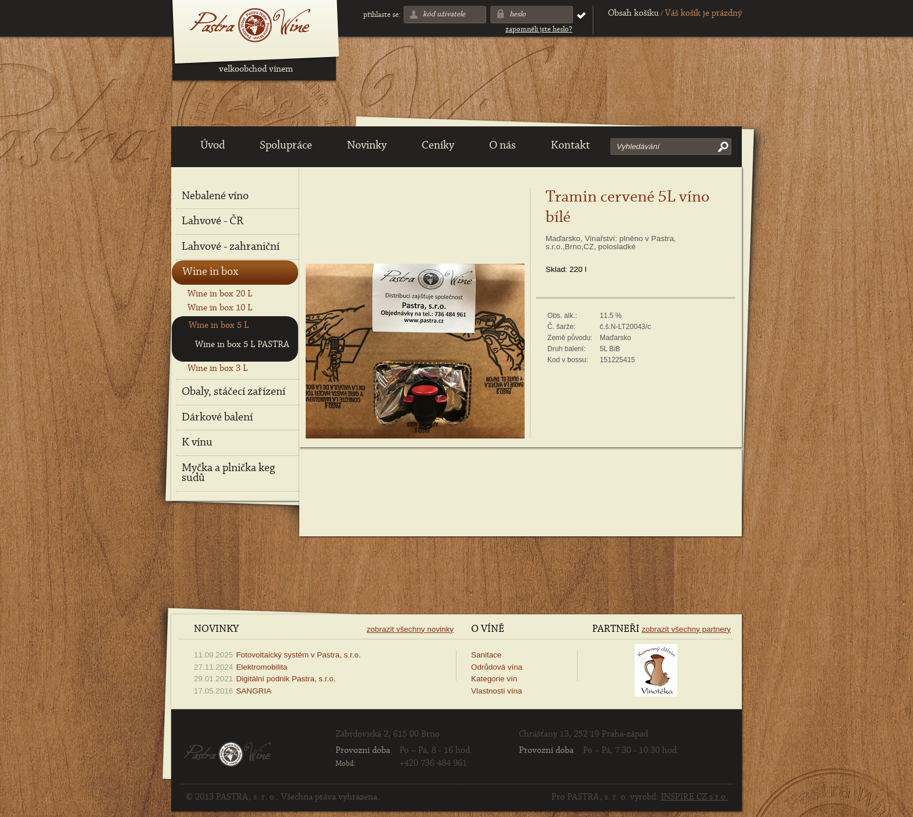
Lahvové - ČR (212, 221)
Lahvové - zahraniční (230, 247)
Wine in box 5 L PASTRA (242, 344)
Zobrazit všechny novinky (410, 629)
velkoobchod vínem (256, 69)
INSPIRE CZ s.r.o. (694, 797)
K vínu (197, 442)
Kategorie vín (494, 678)
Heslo (517, 14)
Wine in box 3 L (217, 368)
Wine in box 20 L (219, 294)
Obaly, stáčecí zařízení (233, 392)
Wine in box (210, 272)
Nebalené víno (215, 196)
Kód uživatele (444, 14)
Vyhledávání (638, 146)
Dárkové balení (217, 417)
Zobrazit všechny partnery (686, 629)
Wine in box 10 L (219, 308)
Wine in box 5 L (219, 325)
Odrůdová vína (496, 667)
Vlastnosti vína (496, 691)
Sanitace (486, 654)
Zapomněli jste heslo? (538, 29)
